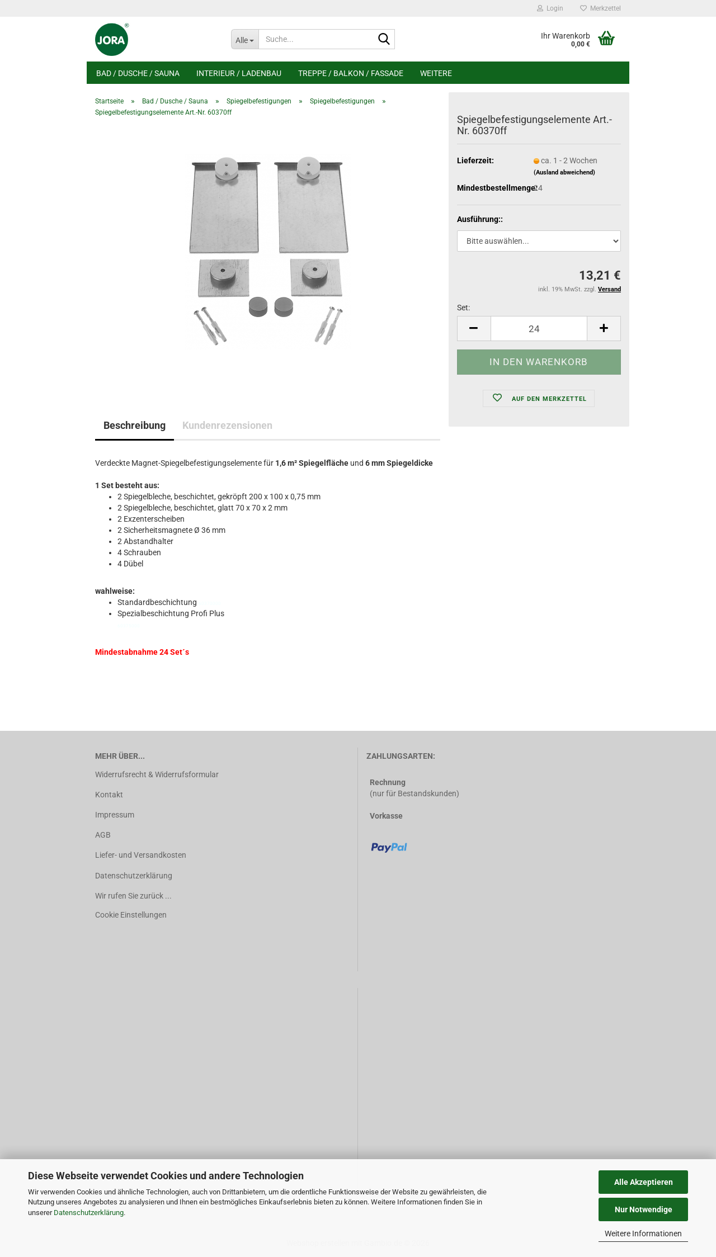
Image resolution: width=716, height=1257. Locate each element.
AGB (103, 834)
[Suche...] (244, 39)
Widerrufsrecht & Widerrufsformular (157, 774)
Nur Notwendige (643, 1209)
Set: (463, 307)
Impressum (114, 814)
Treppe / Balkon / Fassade (350, 73)
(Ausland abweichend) (564, 172)
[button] (474, 328)
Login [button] (550, 8)
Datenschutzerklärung (89, 1212)
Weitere (436, 73)
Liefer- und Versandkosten (140, 854)
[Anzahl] (539, 328)
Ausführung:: (480, 219)
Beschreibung (134, 425)
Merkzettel (600, 8)
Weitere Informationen (643, 1233)
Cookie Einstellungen (131, 914)
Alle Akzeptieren (643, 1182)
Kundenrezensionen (227, 425)
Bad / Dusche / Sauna (138, 73)
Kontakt (109, 794)
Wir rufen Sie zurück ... (133, 895)
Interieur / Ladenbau (238, 73)
